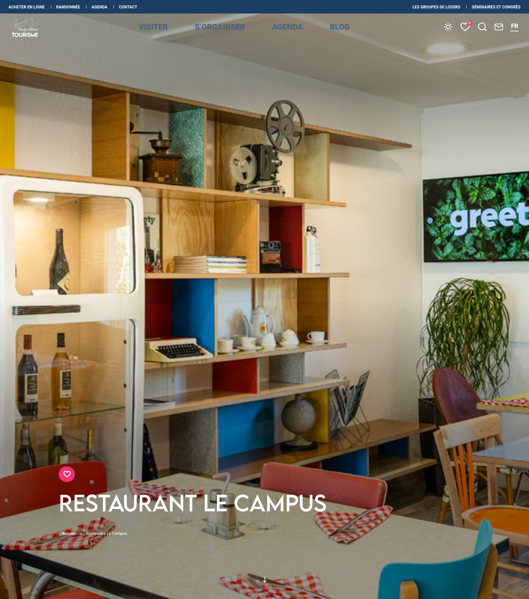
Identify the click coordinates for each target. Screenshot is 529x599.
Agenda (99, 7)
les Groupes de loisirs (436, 7)
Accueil (69, 533)
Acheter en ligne (27, 7)
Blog (332, 34)
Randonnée (68, 7)
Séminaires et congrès (496, 7)
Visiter (172, 34)
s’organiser (228, 34)
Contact (128, 7)
